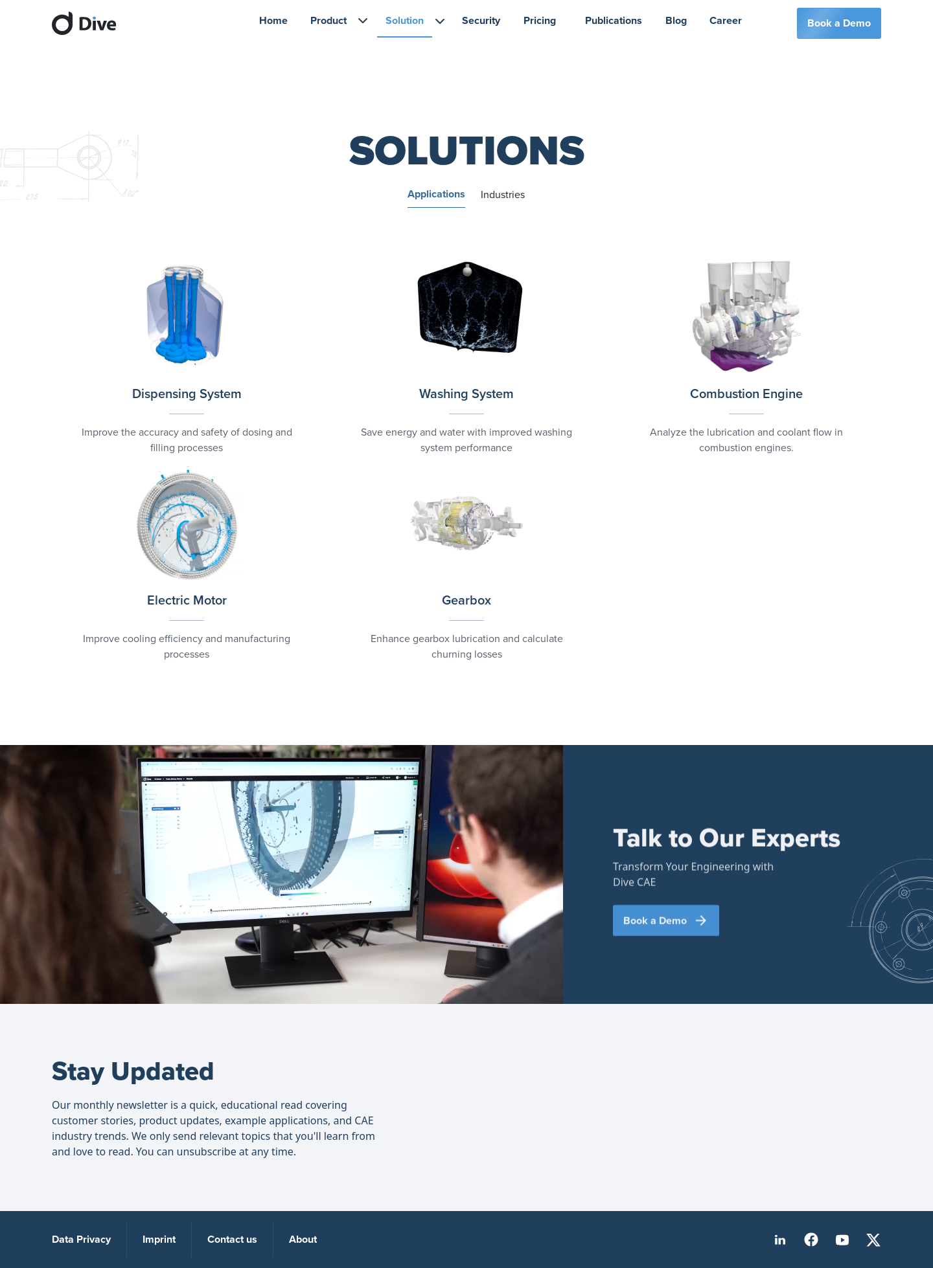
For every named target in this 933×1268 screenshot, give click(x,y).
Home (273, 20)
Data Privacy (81, 1239)
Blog (676, 20)
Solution (405, 20)
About (303, 1239)
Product (328, 20)
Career (725, 20)
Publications (613, 20)
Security (481, 20)
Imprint (159, 1239)
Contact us (232, 1239)
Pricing (540, 20)
